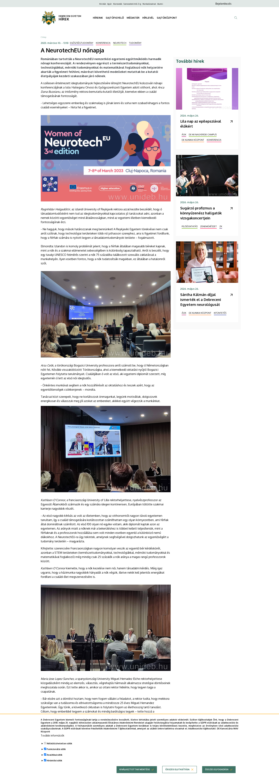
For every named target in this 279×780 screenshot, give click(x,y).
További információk (52, 736)
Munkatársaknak (149, 4)
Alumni (160, 4)
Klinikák (102, 4)
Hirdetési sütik (54, 761)
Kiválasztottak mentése (134, 770)
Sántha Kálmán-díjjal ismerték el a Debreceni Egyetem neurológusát (200, 299)
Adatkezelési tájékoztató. (202, 729)
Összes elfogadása (216, 770)
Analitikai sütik (54, 756)
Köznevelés (117, 4)
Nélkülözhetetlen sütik (59, 744)
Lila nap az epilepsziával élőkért (200, 123)
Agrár (109, 4)
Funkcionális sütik (56, 750)
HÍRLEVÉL (148, 17)
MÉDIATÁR (133, 17)
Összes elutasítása (177, 770)
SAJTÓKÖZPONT (167, 17)
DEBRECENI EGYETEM (70, 16)
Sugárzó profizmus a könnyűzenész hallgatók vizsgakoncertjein (201, 213)
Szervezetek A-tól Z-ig (132, 4)
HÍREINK (98, 17)
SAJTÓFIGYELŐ (115, 17)
